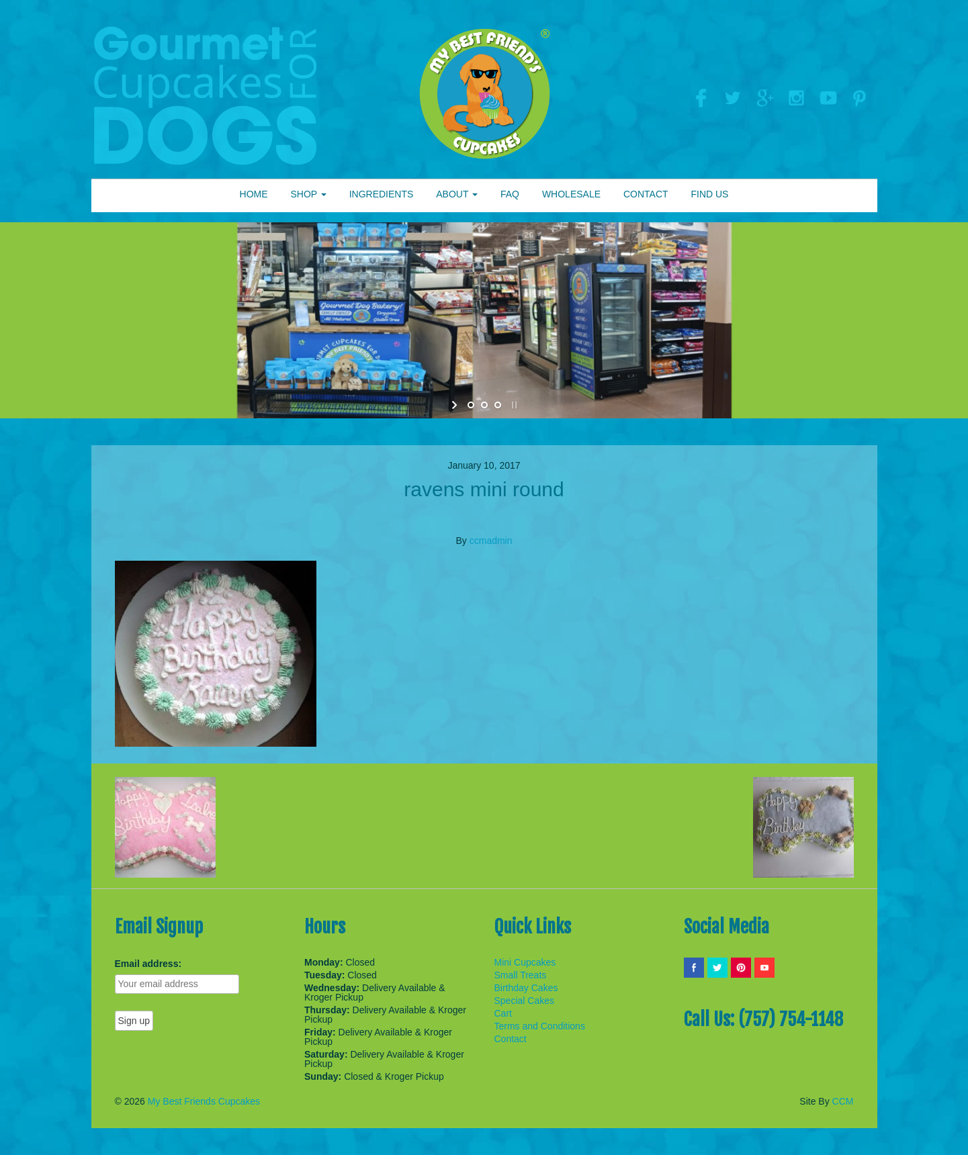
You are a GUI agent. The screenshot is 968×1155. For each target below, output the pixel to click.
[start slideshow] (455, 405)
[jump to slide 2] (484, 405)
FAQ (509, 194)
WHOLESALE (571, 194)
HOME (254, 194)
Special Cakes (524, 1000)
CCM (843, 1101)
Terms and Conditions (539, 1026)
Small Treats (520, 975)
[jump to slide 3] (497, 405)
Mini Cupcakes (525, 962)
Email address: (148, 963)
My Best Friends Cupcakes (204, 1101)
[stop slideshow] (512, 405)
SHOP (308, 194)
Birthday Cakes (526, 987)
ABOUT (457, 194)
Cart (503, 1013)
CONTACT (645, 194)
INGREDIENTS (381, 194)
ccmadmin (491, 540)
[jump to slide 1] (471, 405)
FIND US (709, 194)
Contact (510, 1038)
